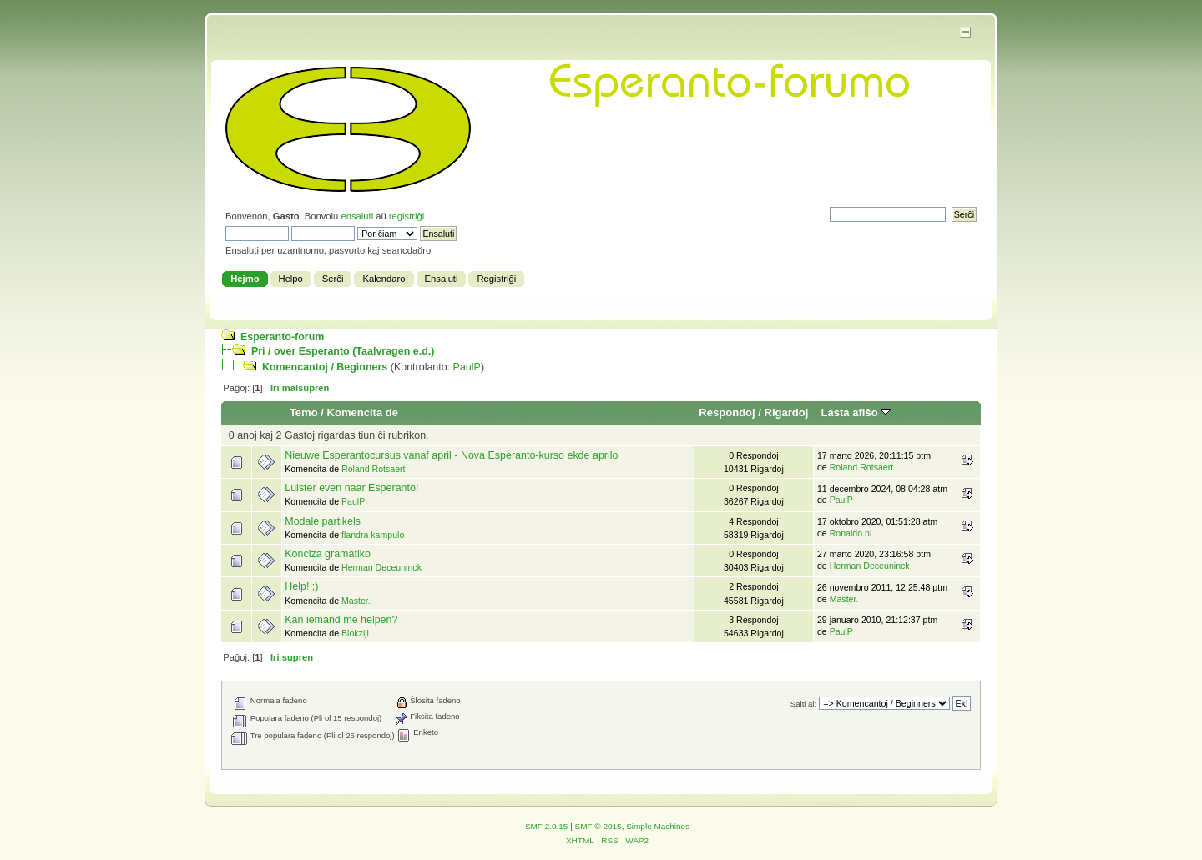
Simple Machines (657, 826)
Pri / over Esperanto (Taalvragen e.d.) (342, 351)
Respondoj (727, 412)
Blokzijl (355, 633)
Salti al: (803, 703)
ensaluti (357, 216)
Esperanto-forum (282, 337)
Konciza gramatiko (328, 554)
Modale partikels (323, 521)
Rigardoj (787, 412)
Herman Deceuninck (381, 567)
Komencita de (362, 412)
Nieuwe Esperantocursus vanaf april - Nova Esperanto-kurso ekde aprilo (451, 455)
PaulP (467, 367)
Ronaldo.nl (851, 533)
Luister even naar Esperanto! (351, 488)
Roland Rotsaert (373, 469)
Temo (304, 412)
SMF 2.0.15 (546, 826)
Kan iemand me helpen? (341, 620)
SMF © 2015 (598, 826)
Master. (356, 601)
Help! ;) (301, 586)
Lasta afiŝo (856, 412)
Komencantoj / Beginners (324, 367)
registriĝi (406, 216)
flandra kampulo (372, 535)
